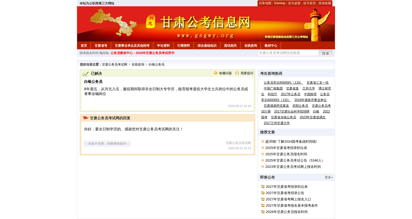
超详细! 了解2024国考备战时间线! (291, 141)
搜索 (325, 53)
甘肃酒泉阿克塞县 (276, 106)
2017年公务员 (291, 94)
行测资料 (183, 45)
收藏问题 (225, 73)
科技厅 (272, 94)
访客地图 (265, 3)
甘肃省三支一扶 (318, 82)
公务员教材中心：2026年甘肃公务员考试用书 (142, 53)
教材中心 (271, 45)
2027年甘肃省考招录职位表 (287, 187)
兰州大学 (308, 88)
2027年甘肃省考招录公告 (285, 193)
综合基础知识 (207, 45)
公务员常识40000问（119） (283, 82)
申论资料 (163, 45)
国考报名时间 (89, 53)
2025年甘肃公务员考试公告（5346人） (295, 160)
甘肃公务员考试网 (114, 64)
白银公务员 (156, 64)
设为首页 (309, 3)
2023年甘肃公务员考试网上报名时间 (293, 167)
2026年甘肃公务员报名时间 (287, 212)
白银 (316, 111)
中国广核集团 (273, 88)
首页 (84, 45)
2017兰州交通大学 (277, 123)
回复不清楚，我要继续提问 (107, 143)
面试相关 (230, 45)
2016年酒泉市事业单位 (311, 100)
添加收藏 (324, 3)
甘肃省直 (292, 88)
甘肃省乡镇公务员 (283, 117)
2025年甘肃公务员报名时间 (286, 154)
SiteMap (280, 3)
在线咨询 (250, 45)
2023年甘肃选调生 (313, 117)
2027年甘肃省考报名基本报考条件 (292, 205)
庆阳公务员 (300, 106)
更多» (329, 177)
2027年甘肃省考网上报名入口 (288, 199)
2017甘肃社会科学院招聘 (292, 111)
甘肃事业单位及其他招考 (132, 45)
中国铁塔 (310, 94)
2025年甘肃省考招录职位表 (286, 148)
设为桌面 (294, 3)
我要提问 (247, 73)
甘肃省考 (101, 45)
